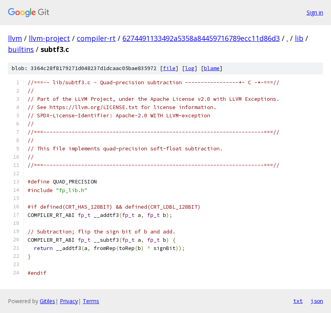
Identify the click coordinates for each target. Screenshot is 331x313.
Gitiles (47, 301)
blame (212, 68)
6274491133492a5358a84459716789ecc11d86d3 (201, 38)
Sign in (315, 12)
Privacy (69, 301)
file (169, 68)
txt (298, 300)
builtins (21, 49)
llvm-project (49, 38)
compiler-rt (96, 38)
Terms (91, 301)
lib (299, 38)
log (189, 68)
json (317, 300)
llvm (15, 38)
